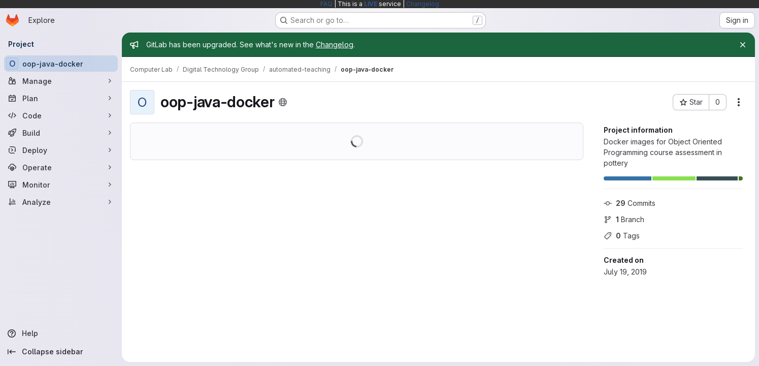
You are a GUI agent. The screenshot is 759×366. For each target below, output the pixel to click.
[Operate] (61, 167)
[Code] (61, 115)
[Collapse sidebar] (61, 352)
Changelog (422, 4)
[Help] (61, 333)
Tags (622, 235)
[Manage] (61, 81)
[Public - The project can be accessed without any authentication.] (283, 102)
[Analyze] (61, 202)
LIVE (370, 4)
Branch (624, 219)
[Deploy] (61, 150)
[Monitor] (61, 184)
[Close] (743, 45)
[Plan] (61, 98)
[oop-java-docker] (61, 63)
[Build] (61, 133)
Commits (629, 203)
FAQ (326, 4)
